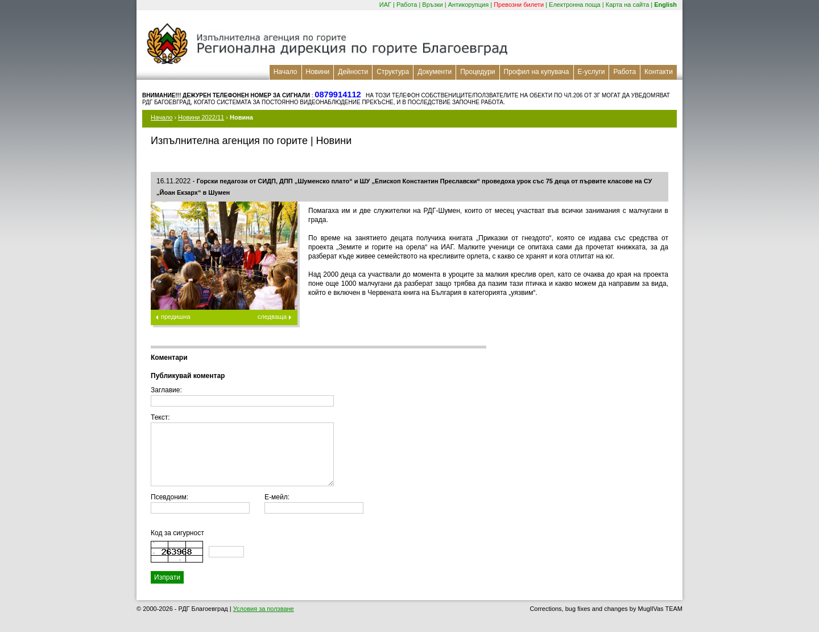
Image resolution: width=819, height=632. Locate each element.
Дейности (353, 72)
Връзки (432, 4)
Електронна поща (575, 4)
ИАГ (385, 4)
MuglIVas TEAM (660, 608)
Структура (393, 72)
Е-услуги (591, 72)
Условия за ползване (263, 608)
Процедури (477, 72)
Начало (285, 72)
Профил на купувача (536, 72)
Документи (434, 72)
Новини (318, 72)
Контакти (658, 72)
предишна (176, 316)
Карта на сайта (628, 4)
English (665, 4)
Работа (406, 4)
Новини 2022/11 (201, 117)
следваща (272, 316)
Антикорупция (468, 4)
